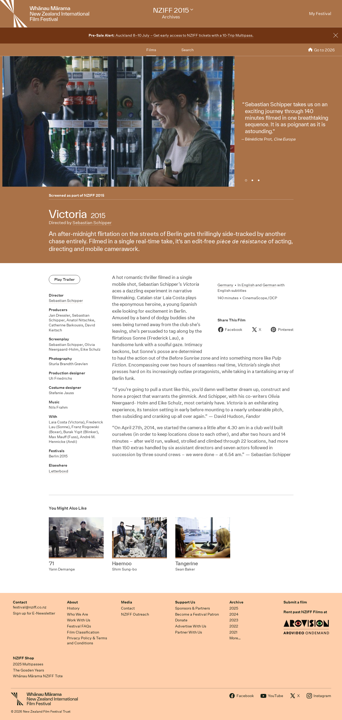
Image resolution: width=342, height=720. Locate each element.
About (72, 602)
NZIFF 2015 (94, 195)
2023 (233, 620)
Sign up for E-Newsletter (34, 613)
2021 (233, 632)
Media (126, 602)
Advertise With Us (190, 626)
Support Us (185, 602)
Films (151, 49)
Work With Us (78, 620)
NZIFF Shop (23, 658)
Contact (20, 602)
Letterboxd (58, 471)
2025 (233, 608)
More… (235, 638)
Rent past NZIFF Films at (305, 612)
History (73, 608)
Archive (236, 602)
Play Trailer (64, 279)
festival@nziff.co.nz (29, 607)
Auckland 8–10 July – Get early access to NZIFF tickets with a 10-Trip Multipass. (171, 35)
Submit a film (295, 602)
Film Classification (83, 632)
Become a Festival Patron (197, 614)
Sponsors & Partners (192, 608)
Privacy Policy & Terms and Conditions (87, 640)
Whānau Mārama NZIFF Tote (38, 676)
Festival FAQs (79, 626)
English (248, 285)
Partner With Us (188, 632)
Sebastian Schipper (92, 222)
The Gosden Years (28, 670)
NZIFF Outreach (135, 614)
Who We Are (77, 614)
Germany (225, 285)
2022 (233, 626)
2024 (233, 614)
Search (187, 49)
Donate (181, 620)
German (269, 285)
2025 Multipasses (28, 664)
